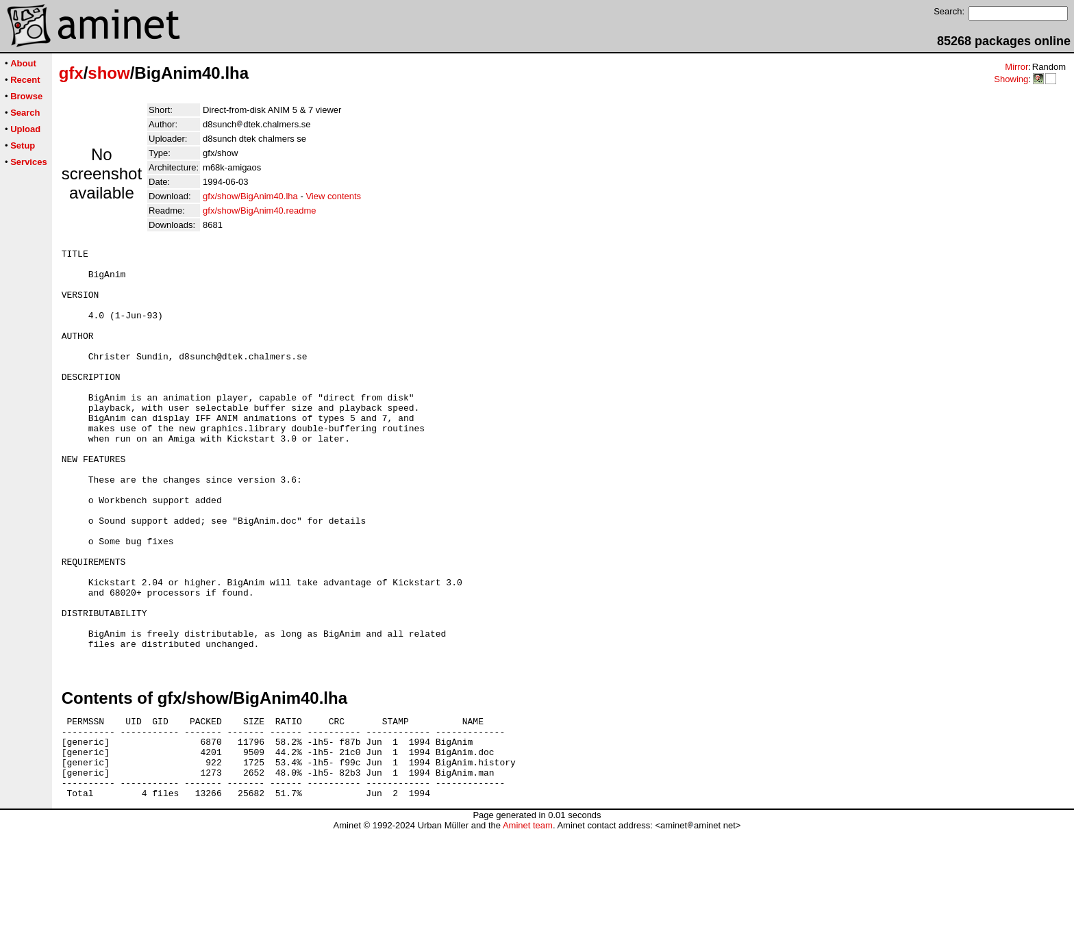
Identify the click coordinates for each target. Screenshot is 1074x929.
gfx (71, 73)
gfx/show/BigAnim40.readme (259, 210)
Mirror (1016, 67)
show (108, 73)
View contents (333, 196)
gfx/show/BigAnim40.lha (250, 196)
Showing (1011, 79)
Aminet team (528, 924)
